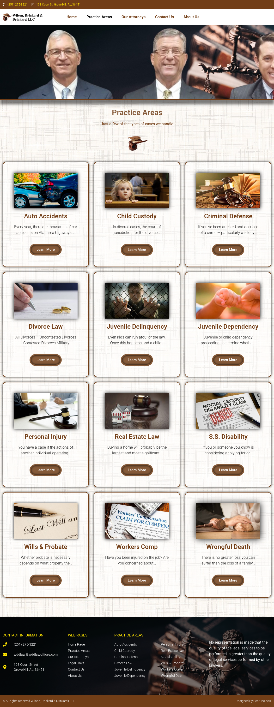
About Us (191, 17)
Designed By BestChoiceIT (254, 701)
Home (72, 17)
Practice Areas (99, 17)
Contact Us (164, 17)
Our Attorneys (134, 17)
